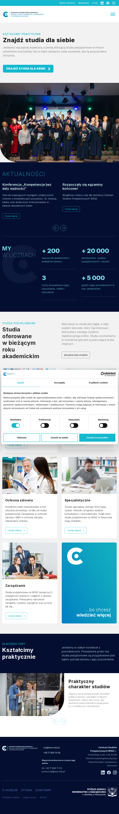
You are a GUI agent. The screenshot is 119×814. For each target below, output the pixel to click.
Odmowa (21, 437)
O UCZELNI (10, 790)
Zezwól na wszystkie (97, 437)
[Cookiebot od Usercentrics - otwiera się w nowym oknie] (103, 374)
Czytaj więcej (11, 216)
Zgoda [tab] (20, 382)
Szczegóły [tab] (59, 382)
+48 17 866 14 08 (51, 752)
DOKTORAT (43, 790)
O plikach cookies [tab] (98, 382)
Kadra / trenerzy (67, 3)
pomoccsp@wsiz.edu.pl (53, 771)
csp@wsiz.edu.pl (51, 747)
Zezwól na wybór (59, 437)
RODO (43, 797)
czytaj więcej (16, 445)
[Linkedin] (102, 3)
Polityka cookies (10, 797)
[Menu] (113, 14)
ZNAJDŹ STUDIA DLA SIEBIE (28, 68)
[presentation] (56, 228)
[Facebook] (108, 3)
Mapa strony (29, 797)
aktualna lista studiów (76, 354)
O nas (95, 3)
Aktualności (83, 3)
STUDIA (26, 790)
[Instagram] (114, 3)
